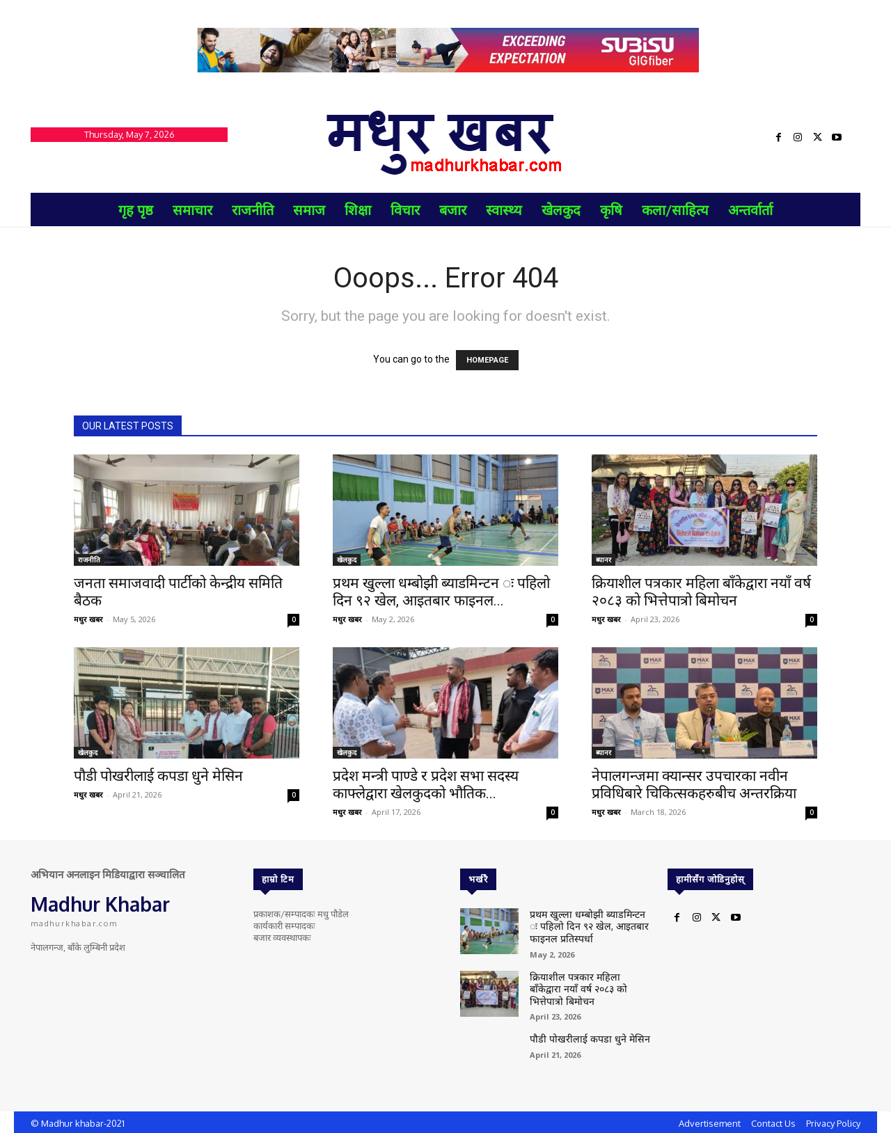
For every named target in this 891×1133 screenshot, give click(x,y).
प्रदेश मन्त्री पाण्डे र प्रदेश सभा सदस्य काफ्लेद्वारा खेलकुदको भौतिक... (426, 785)
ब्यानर (603, 559)
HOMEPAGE (487, 360)
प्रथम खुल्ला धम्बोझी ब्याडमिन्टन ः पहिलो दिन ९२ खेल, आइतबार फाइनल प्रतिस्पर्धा (590, 924)
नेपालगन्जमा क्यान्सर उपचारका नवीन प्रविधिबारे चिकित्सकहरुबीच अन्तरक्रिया (694, 785)
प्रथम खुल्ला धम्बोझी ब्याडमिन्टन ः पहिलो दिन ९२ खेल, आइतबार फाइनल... (441, 592)
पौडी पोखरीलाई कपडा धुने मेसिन (158, 776)
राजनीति (89, 559)
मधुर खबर (88, 619)
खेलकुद (346, 559)
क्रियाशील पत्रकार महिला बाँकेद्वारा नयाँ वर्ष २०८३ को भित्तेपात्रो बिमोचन (701, 592)
